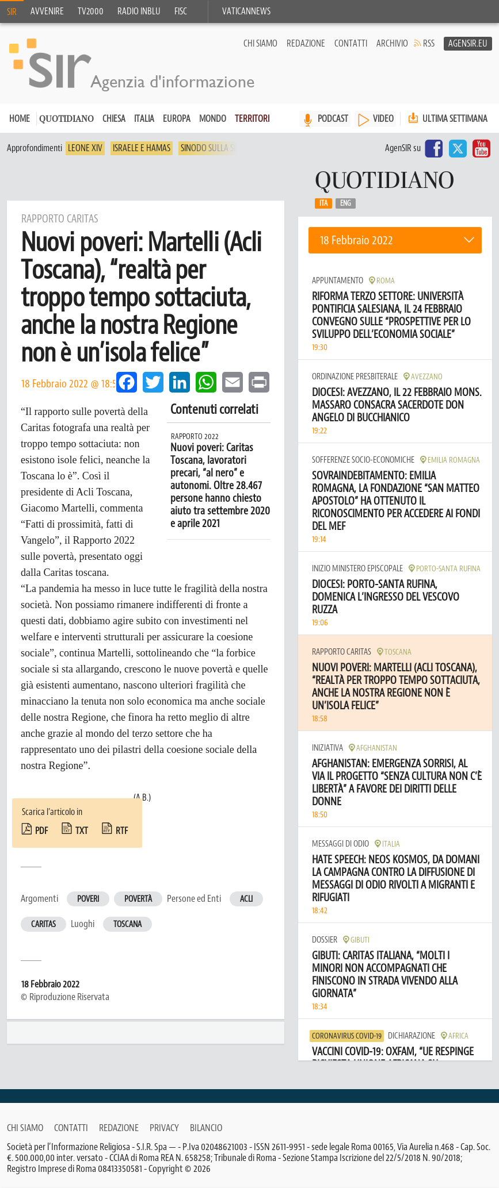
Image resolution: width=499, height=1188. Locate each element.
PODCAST (333, 119)
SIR (12, 12)
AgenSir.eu (467, 43)
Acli (246, 899)
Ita (323, 203)
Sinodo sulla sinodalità (225, 148)
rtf (122, 831)
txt (81, 831)
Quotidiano (66, 120)
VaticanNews (246, 11)
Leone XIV (85, 148)
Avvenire (47, 11)
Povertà (138, 899)
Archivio (392, 43)
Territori (252, 119)
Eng (345, 203)
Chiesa (113, 119)
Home (19, 119)
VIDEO (383, 119)
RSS (429, 43)
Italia (144, 119)
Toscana (127, 924)
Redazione (306, 43)
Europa (177, 119)
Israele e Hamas (141, 148)
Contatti (350, 43)
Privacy (164, 1127)
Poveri (88, 899)
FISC (180, 11)
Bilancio (206, 1127)
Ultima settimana (446, 119)
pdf (41, 831)
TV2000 (91, 11)
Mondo (212, 119)
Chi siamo (260, 43)
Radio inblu (139, 11)
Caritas (43, 924)
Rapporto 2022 (195, 436)
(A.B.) (142, 797)
